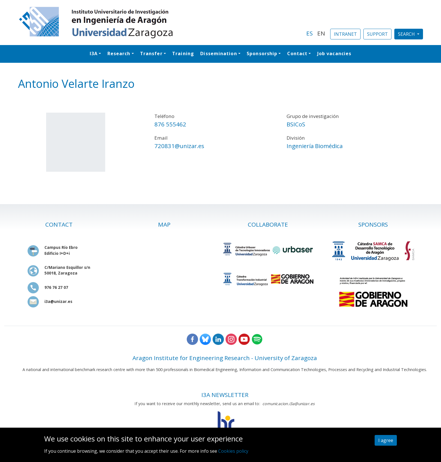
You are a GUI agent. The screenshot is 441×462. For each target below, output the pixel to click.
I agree (385, 440)
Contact (297, 53)
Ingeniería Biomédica (315, 146)
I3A (94, 53)
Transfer (151, 53)
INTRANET (345, 34)
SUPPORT (377, 34)
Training (183, 53)
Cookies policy (233, 451)
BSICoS (296, 124)
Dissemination (218, 53)
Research (118, 53)
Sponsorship (262, 53)
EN (321, 33)
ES (309, 33)
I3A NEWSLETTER (224, 395)
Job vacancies (334, 53)
